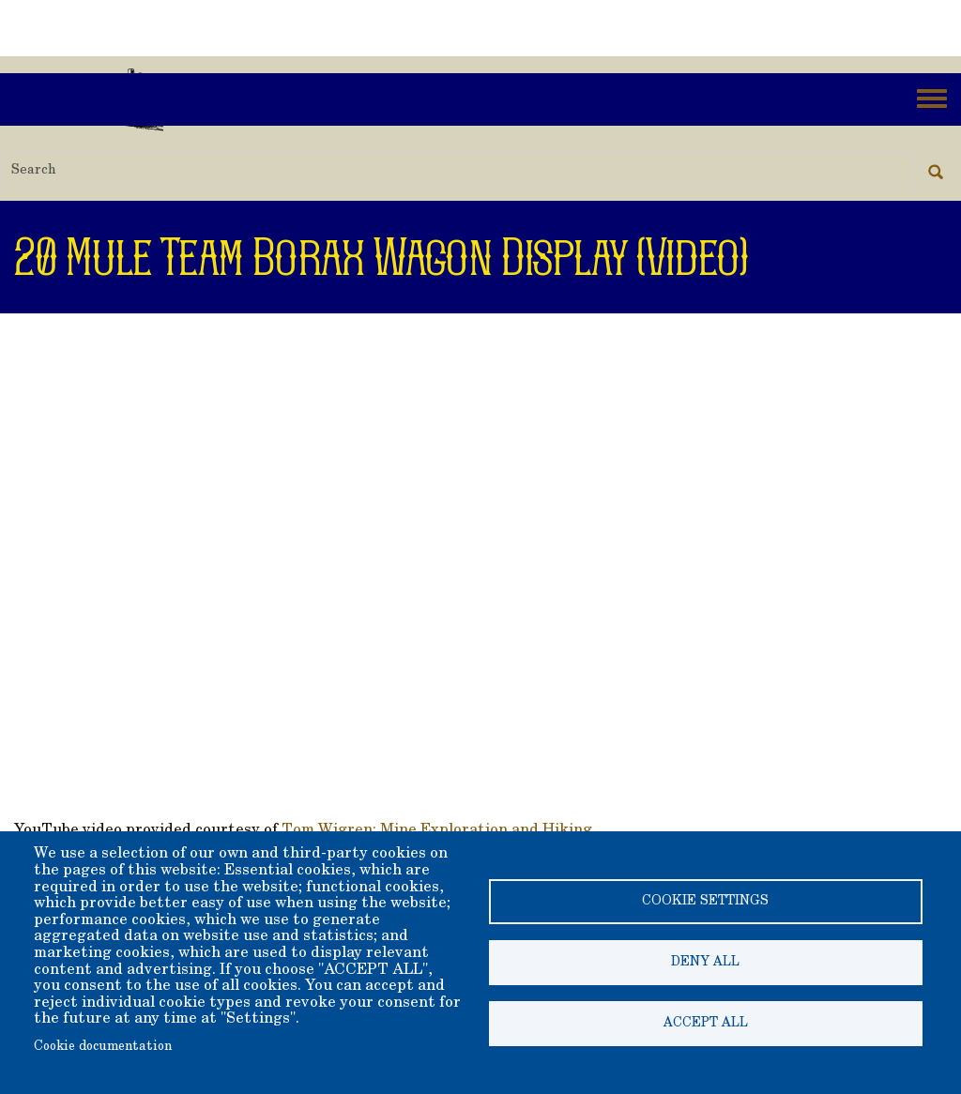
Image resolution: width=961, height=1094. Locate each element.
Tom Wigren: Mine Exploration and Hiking (437, 830)
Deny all (705, 962)
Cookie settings (705, 901)
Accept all (706, 1023)
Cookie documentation (103, 1047)
